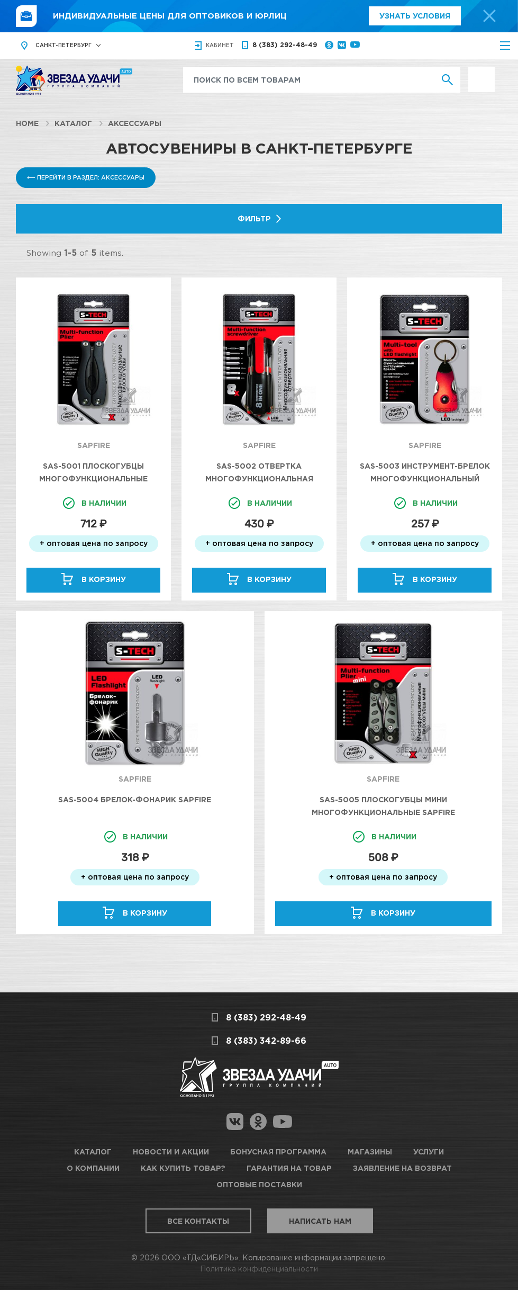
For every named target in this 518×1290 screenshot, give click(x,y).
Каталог (73, 123)
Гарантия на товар (289, 1168)
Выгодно (481, 73)
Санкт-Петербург (63, 45)
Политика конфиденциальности (259, 1269)
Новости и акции (171, 1151)
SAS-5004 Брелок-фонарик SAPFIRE (134, 799)
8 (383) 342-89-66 (266, 1040)
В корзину (103, 579)
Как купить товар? (183, 1168)
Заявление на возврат (402, 1168)
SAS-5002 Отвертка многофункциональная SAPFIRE (259, 478)
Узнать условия (414, 16)
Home (27, 123)
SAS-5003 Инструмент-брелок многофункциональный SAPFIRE (425, 478)
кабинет (220, 45)
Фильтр (254, 218)
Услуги (428, 1151)
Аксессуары (134, 123)
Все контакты (198, 1221)
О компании (93, 1168)
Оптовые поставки (259, 1184)
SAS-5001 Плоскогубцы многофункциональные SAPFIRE (93, 478)
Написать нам (320, 1221)
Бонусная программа (278, 1151)
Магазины (370, 1151)
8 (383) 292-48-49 (284, 44)
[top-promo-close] (489, 16)
